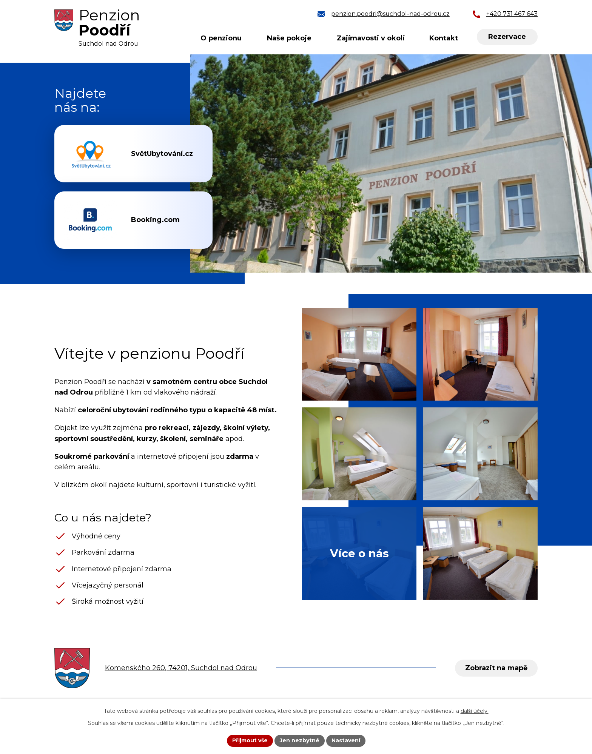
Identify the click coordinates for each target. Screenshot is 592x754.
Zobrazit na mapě (496, 668)
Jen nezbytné (299, 740)
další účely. (475, 711)
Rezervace (507, 36)
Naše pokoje (289, 38)
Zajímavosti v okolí (370, 38)
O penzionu (221, 38)
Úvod (171, 38)
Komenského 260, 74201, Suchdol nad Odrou (181, 668)
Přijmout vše (250, 740)
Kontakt (443, 38)
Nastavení (345, 740)
